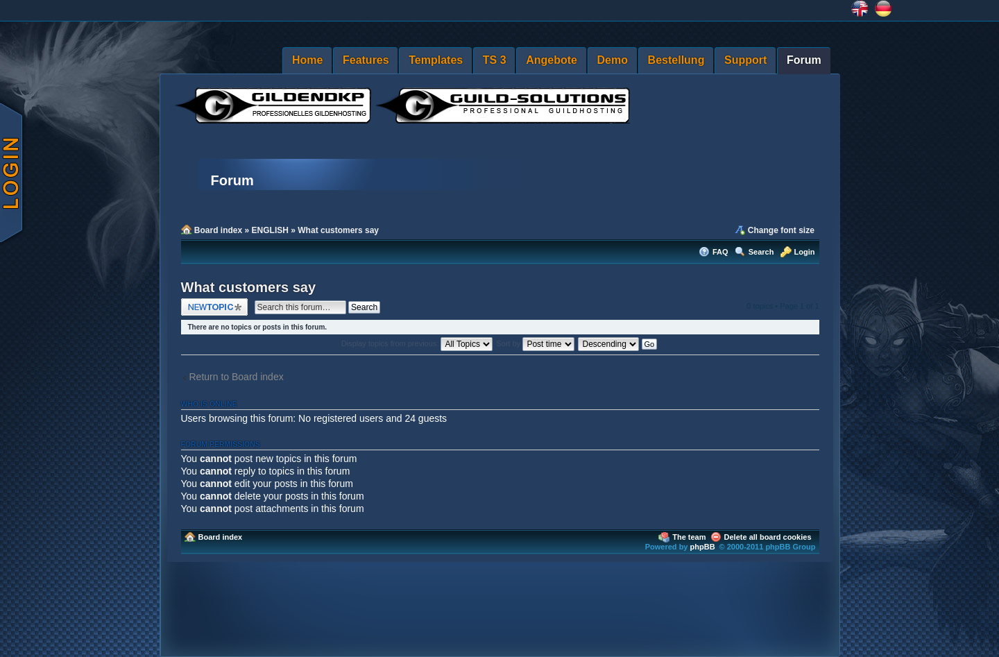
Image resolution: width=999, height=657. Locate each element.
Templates (436, 60)
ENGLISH (270, 230)
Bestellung (676, 60)
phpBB (702, 547)
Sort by (536, 343)
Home (307, 60)
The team (689, 537)
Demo (612, 60)
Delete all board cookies (768, 537)
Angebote (551, 60)
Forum (804, 60)
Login (804, 252)
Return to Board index (236, 376)
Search (761, 252)
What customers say (338, 230)
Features (366, 60)
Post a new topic (214, 307)
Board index (218, 230)
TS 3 (494, 60)
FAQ (720, 252)
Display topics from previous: (417, 343)
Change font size (781, 230)
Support (745, 60)
